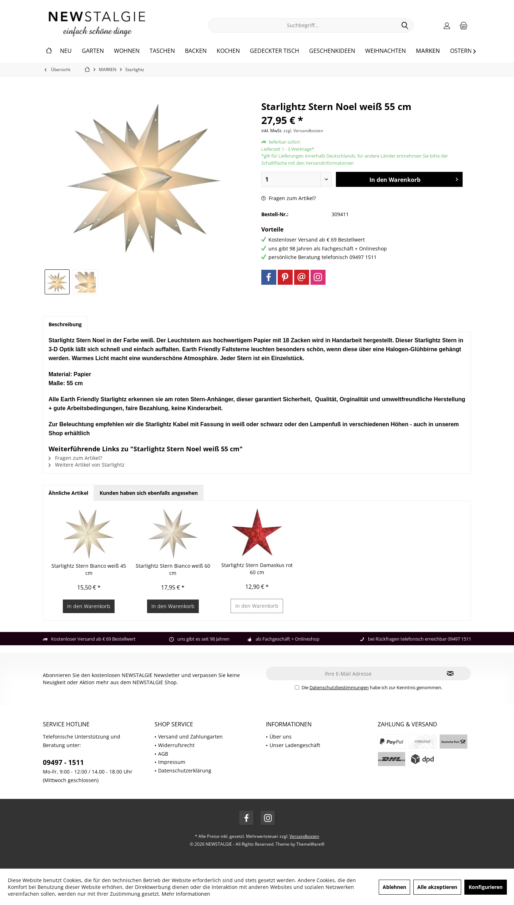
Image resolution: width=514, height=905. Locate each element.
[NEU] (66, 51)
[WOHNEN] (127, 51)
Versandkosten (304, 836)
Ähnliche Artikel (68, 492)
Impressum (171, 762)
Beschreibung (65, 324)
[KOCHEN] (228, 51)
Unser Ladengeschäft (294, 745)
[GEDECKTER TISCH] (274, 51)
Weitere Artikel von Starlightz (87, 464)
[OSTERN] (461, 51)
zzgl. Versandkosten (303, 131)
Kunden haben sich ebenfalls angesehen (149, 492)
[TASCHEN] (162, 51)
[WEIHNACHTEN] (385, 51)
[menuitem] (463, 25)
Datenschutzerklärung (184, 770)
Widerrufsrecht (176, 745)
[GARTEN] (93, 51)
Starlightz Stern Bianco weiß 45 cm (88, 569)
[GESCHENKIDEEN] (332, 51)
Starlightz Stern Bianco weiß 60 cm (173, 569)
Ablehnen (394, 887)
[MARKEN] (428, 51)
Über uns (280, 736)
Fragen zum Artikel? (288, 198)
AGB (163, 753)
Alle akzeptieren (437, 887)
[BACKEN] (196, 51)
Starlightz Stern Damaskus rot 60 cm (257, 569)
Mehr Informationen (186, 893)
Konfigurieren (486, 887)
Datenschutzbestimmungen (339, 687)
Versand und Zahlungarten (190, 736)
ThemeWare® (310, 844)
